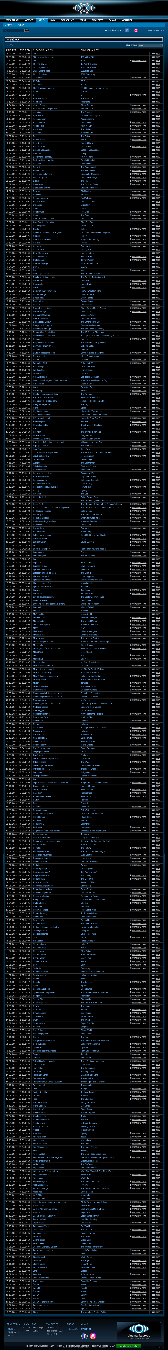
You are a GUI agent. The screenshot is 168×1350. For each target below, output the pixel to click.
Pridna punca (39, 879)
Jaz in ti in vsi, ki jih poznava (45, 452)
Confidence (86, 1013)
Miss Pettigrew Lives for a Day (94, 380)
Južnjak (36, 463)
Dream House (87, 920)
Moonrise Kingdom (89, 521)
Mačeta (36, 611)
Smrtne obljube (39, 954)
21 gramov (37, 78)
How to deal (86, 487)
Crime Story (86, 525)
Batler (35, 136)
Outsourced (86, 666)
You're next (86, 700)
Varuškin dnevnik (40, 1147)
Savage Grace (87, 301)
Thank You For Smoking (91, 425)
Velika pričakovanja (41, 1161)
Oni (34, 779)
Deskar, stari (38, 284)
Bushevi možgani (40, 198)
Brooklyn (37, 195)
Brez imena (38, 191)
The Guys (85, 404)
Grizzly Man (86, 250)
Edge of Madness (88, 917)
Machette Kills (87, 614)
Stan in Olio (38, 999)
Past (35, 803)
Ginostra (37, 373)
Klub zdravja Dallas (41, 497)
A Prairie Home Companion (93, 899)
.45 (34, 54)
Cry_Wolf (85, 528)
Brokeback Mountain (90, 377)
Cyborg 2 (85, 490)
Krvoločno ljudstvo (41, 532)
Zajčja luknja (38, 1223)
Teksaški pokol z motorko (44, 1061)
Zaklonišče (37, 1230)
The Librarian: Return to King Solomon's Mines (101, 504)
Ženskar (36, 1309)
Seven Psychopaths (89, 927)
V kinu (27, 1327)
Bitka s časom (39, 146)
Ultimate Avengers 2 (89, 635)
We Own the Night (89, 617)
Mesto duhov (38, 645)
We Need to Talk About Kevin (93, 831)
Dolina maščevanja (41, 315)
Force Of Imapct (88, 941)
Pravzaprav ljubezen (42, 858)
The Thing (85, 1020)
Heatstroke (85, 1199)
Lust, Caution (87, 855)
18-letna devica (39, 64)
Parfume (84, 800)
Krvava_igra (38, 528)
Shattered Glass (88, 1267)
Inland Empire (87, 745)
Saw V (84, 1295)
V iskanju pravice (40, 1126)
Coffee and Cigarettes (90, 480)
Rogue (84, 243)
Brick (83, 1254)
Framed (84, 803)
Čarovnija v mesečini (42, 239)
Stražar (36, 1006)
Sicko (35, 937)
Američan (37, 112)
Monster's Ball (87, 133)
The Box (84, 1037)
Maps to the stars (88, 844)
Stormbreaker (87, 109)
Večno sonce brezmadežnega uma (48, 1157)
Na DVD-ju (38, 1327)
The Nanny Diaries (89, 1147)
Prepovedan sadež (41, 875)
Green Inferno (87, 1243)
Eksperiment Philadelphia (44, 342)
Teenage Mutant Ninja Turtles (93, 727)
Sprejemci (37, 996)
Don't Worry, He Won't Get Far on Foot (98, 703)
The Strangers (87, 1099)
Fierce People (87, 532)
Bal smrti (37, 133)
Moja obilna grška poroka (44, 669)
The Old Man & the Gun (91, 1003)
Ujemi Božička (39, 1106)
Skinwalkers (86, 1174)
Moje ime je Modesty (42, 672)
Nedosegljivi (38, 710)
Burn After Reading (89, 862)
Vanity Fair (85, 930)
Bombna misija (39, 170)
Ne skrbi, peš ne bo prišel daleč (47, 703)
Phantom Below (88, 366)
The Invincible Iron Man (91, 432)
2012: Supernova (88, 67)
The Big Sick (86, 573)
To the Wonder (87, 260)
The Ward (85, 762)
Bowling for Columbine (91, 174)
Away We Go (86, 387)
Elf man (36, 349)
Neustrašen (38, 721)
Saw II (83, 1285)
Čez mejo (37, 246)
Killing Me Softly (88, 1102)
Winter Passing (87, 1257)
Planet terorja (39, 817)
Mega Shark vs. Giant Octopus (94, 783)
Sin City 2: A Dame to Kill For (93, 648)
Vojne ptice (38, 1178)
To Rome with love (89, 913)
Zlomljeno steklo (40, 1267)
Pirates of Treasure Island (92, 813)
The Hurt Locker (88, 170)
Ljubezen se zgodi (41, 576)
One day (84, 360)
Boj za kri (37, 164)
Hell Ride (85, 421)
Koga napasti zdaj (41, 518)
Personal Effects (88, 786)
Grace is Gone (87, 384)
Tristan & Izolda (40, 1092)
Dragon (84, 1271)
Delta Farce (86, 280)
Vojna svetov (38, 1168)
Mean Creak (86, 1264)
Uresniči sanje (39, 1113)
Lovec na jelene (40, 600)
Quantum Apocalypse (90, 115)
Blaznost (37, 153)
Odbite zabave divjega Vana (45, 758)
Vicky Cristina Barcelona (91, 580)
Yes (82, 270)
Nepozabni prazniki (41, 714)
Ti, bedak (37, 1071)
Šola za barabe (39, 1044)
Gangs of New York (89, 1075)
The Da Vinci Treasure (90, 274)
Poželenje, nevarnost (42, 855)
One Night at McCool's (91, 1305)
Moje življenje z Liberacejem (45, 676)
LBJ (35, 545)
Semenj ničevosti (40, 930)
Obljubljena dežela (41, 752)
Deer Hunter (86, 600)
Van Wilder (85, 758)
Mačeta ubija (38, 614)
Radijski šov (38, 899)
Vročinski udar (39, 1199)
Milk (35, 655)
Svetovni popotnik (41, 1034)
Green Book (86, 1240)
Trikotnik (37, 1089)
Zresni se (37, 1274)
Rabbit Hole (86, 1223)
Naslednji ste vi (39, 700)
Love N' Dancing (88, 566)
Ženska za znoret (40, 1305)
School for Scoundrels (90, 1044)
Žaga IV (36, 1291)
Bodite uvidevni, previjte (43, 160)
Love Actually (87, 858)
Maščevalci (38, 631)
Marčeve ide (38, 621)
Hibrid (35, 408)
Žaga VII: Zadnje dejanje (44, 1302)
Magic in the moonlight (91, 239)
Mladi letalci (38, 659)
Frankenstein (38, 370)
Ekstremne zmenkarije (43, 346)
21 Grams (85, 78)
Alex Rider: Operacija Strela (45, 109)
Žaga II (36, 1285)
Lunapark (37, 607)
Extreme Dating (87, 346)
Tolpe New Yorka (40, 1075)
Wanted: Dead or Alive (90, 439)
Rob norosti (38, 917)
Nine (83, 287)
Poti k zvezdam (39, 844)
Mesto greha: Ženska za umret (46, 648)
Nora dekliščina (40, 738)
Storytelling (86, 886)
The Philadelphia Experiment (93, 342)
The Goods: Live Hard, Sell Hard (95, 1188)
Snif (35, 965)
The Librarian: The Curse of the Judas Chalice (101, 507)
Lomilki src (37, 593)
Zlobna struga (39, 1264)
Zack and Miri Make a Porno (93, 1209)
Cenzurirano (38, 212)
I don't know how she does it (93, 549)
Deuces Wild (86, 305)
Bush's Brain (86, 198)
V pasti (36, 1130)
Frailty (83, 153)
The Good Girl (87, 879)
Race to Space (87, 294)
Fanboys (84, 755)
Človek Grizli (38, 250)
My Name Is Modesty (90, 672)
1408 (35, 60)
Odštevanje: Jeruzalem (43, 765)
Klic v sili (37, 494)
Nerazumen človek (41, 717)
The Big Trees (87, 1164)
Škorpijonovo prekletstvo (44, 1040)
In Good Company (89, 1123)
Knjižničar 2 (38, 504)
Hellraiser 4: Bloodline (90, 397)
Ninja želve (38, 727)
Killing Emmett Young (90, 356)
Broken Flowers (87, 1016)
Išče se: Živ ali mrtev (42, 439)
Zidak (35, 1254)
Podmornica (38, 824)
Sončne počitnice (40, 975)
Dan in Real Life (88, 893)
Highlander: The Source (91, 411)
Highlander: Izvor (40, 411)
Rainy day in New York (91, 291)
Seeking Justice (88, 1126)
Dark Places (86, 1064)
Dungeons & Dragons (42, 325)
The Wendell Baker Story (92, 1247)
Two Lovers (86, 590)
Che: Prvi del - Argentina (43, 222)
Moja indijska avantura (43, 666)
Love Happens (87, 576)
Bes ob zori (38, 143)
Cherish (84, 903)
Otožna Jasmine (40, 789)
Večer (35, 1150)
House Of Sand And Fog (91, 418)
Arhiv (10, 1335)
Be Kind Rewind (88, 160)
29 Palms (85, 81)
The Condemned (88, 167)
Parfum (36, 800)
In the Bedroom (87, 1130)
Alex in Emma (39, 105)
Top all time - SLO (55, 1331)
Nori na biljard (39, 741)
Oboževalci (38, 755)
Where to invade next (90, 518)
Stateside (85, 569)
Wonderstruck (87, 470)
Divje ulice (37, 305)
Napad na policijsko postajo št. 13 (48, 693)
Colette (36, 229)
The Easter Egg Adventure (92, 597)
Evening (84, 1150)
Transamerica (87, 1078)
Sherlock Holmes (40, 934)
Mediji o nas (13, 1332)
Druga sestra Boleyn (42, 322)
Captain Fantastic (88, 476)
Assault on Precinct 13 (90, 693)
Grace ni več (38, 384)
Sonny (36, 979)
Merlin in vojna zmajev (43, 642)
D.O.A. (36, 267)
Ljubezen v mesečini (42, 583)
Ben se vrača (39, 140)
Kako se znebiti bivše (42, 473)
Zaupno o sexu (39, 1233)
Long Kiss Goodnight (90, 838)
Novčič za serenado (41, 748)
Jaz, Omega (38, 459)
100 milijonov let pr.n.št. (43, 57)
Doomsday (85, 968)
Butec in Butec (39, 201)
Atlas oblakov (39, 122)
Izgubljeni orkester (41, 446)
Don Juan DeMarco (41, 318)
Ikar (34, 428)
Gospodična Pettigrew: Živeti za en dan (50, 380)
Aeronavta (37, 102)
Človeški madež (40, 256)
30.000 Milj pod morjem (43, 88)
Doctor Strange (39, 311)
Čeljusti (36, 243)
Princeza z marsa (40, 882)
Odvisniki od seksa (41, 769)
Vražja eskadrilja (40, 1185)
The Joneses (86, 982)
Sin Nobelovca (39, 944)
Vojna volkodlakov (41, 1174)
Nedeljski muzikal (40, 707)
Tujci (35, 1099)
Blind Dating (86, 951)
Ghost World (86, 1030)
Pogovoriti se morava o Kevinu (46, 831)
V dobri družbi (39, 1123)
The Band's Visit (88, 446)
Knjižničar (37, 501)
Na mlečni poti (39, 690)
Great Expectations (89, 1161)
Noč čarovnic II (39, 734)
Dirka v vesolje (39, 294)
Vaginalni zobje (39, 1137)
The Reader (86, 181)
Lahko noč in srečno (42, 535)
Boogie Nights (87, 1192)
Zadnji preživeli (39, 1219)
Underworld (86, 827)
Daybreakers (86, 164)
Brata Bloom (38, 184)
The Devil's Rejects (89, 923)
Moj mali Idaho (39, 662)
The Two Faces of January (92, 329)
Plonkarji (37, 820)
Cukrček (36, 236)
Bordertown (86, 246)
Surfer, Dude (86, 284)
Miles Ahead (86, 652)
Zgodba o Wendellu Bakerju (45, 1247)
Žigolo (36, 1312)
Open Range (86, 989)
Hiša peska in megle (42, 418)
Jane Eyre (37, 449)
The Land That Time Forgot (93, 851)
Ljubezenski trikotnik (42, 587)
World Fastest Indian (90, 604)
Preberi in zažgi (40, 862)
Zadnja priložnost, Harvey (44, 1216)
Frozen (84, 552)
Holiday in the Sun (89, 975)
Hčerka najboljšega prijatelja (45, 394)
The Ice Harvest (88, 556)
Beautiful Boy (87, 562)
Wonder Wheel (87, 607)
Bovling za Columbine (42, 174)
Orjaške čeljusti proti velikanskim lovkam (50, 783)
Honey (84, 236)
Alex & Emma (87, 105)
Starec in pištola (40, 1003)
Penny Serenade (88, 748)
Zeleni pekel (38, 1243)
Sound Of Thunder (89, 1281)
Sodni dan (37, 968)
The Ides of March (89, 621)
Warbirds (85, 1178)
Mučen (36, 683)
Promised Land (87, 752)
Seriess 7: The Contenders (92, 972)
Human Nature (87, 253)
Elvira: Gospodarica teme (44, 353)
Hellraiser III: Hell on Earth (92, 401)
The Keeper (86, 1006)
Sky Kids (85, 659)
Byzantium (37, 205)
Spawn (36, 985)
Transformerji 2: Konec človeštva (47, 1082)
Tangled (84, 587)
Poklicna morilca (40, 834)
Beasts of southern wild (91, 1278)
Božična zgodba (40, 177)
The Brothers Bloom (89, 184)
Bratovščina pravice (41, 188)
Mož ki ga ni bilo (40, 679)
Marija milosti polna (41, 624)
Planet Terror (86, 817)
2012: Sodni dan (40, 74)
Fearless (84, 721)
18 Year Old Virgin (89, 64)
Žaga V (36, 1295)
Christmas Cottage (89, 177)
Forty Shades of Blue (90, 1051)
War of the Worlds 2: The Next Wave (97, 1171)
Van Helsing (38, 1140)
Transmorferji (39, 1085)
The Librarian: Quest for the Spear (96, 501)
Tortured (84, 683)
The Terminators (88, 1068)
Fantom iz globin (40, 366)
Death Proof (86, 958)
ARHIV (21, 25)
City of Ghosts (87, 645)
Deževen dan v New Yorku (44, 291)
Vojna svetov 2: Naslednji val (45, 1171)
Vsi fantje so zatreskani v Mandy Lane (49, 1202)
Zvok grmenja (39, 1281)
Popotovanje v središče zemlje (46, 841)
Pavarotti (37, 807)
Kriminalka (37, 525)
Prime (83, 961)
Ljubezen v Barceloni (42, 580)
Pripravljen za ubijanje (42, 889)
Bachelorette (86, 738)
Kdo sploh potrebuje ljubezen (46, 487)
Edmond (37, 339)
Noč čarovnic (38, 731)
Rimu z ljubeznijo (40, 913)
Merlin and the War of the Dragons (96, 642)
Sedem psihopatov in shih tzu (46, 927)
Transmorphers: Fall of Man (93, 1082)
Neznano (37, 724)
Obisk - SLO (52, 1334)
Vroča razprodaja (40, 1188)
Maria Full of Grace (89, 624)
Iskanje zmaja (39, 435)
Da (34, 270)
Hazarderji (37, 391)
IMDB (156, 54)
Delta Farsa (38, 280)
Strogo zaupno (39, 1013)
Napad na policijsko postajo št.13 (47, 697)
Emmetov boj (39, 356)
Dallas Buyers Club (89, 497)
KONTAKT (86, 1329)
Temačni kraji (39, 1064)
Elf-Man (84, 349)
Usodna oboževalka (41, 1119)
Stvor (35, 1020)
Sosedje (36, 982)
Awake (84, 865)
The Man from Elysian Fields (93, 1312)
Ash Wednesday (88, 810)
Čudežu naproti (39, 260)
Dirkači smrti (38, 298)
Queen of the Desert (90, 896)
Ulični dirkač (38, 1109)
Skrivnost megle (40, 948)
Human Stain (86, 256)
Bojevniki (37, 167)
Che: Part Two (87, 219)
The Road (85, 215)
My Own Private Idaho (90, 662)
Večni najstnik (39, 1154)
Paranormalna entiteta (42, 796)
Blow (83, 965)
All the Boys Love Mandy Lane (94, 1202)
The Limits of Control (90, 638)
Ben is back (86, 140)
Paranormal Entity (88, 796)
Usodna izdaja (39, 1116)
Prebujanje (37, 865)
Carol (35, 208)
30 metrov (37, 85)
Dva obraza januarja (42, 329)
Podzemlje (37, 827)
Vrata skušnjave (40, 1181)
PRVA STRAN (13, 1324)
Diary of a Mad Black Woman (93, 308)
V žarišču (37, 1133)
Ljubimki (36, 590)
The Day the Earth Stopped (93, 277)
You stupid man (87, 1071)
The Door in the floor (90, 1181)
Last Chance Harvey (90, 1216)
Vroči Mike (37, 1195)
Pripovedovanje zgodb (43, 886)
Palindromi (37, 793)
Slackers (84, 820)
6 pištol (36, 91)
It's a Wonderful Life (89, 263)
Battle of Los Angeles (90, 150)
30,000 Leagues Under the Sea (94, 88)
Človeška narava (40, 253)
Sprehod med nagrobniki (44, 992)
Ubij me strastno (40, 1102)
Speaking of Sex (88, 1233)
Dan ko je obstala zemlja (44, 277)
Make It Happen (88, 1113)
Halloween (85, 731)
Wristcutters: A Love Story (92, 442)
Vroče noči (37, 1192)
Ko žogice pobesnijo (42, 511)
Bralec (36, 181)
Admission (85, 996)
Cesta (35, 215)
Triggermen (86, 834)
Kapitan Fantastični (41, 476)
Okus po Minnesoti (41, 776)
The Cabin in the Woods (91, 514)
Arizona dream (39, 119)
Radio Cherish (39, 903)
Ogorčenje (37, 772)
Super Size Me (87, 1023)
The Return (86, 848)
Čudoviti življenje (40, 263)
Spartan (84, 1047)
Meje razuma (38, 638)
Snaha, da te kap (40, 961)
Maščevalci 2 (38, 635)
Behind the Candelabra (91, 676)
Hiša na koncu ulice (41, 415)
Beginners (85, 1212)
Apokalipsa (38, 115)
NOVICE (11, 1329)
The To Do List (87, 98)
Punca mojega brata (42, 893)
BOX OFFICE (52, 1324)
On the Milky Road (89, 690)
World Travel (86, 1034)
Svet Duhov (38, 1030)
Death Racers (87, 298)
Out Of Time (86, 146)
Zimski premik (39, 1257)
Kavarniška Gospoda (42, 483)
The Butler (85, 136)
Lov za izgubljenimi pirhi (43, 597)
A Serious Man (87, 1274)
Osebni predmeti (40, 786)
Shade (84, 391)
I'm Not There (87, 157)
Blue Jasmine (87, 789)
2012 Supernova (40, 67)
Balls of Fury (86, 511)
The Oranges (86, 394)
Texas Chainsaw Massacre (92, 1061)
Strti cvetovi (38, 1016)
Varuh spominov (40, 1144)
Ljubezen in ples (40, 566)
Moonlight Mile (87, 583)
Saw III (84, 1288)
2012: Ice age (87, 71)
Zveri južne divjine (41, 1278)
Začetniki (37, 1212)
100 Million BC (87, 57)
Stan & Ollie (86, 999)
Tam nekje (37, 1058)
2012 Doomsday (88, 74)
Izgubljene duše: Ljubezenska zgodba (49, 442)
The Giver (85, 1144)
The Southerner (87, 463)
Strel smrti (37, 1009)
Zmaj (35, 1271)
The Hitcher (86, 129)
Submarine (85, 824)
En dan (36, 360)
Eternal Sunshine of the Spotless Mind (97, 1157)
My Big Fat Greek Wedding (93, 669)
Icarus (83, 428)
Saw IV (84, 1291)
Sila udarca (38, 941)
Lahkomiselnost (40, 538)
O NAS (84, 1324)
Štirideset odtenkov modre (44, 1051)
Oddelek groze (39, 762)
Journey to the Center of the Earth (96, 841)
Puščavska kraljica (41, 896)
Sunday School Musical (91, 707)
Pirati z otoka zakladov (43, 813)
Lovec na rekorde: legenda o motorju (49, 604)
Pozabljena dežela (41, 851)
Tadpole (36, 1054)
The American (87, 112)
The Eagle (85, 1260)
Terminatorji (38, 1068)
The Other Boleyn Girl (90, 322)
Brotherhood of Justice (91, 188)
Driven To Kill (86, 889)
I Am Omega (86, 459)
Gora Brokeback (40, 377)
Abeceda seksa (40, 98)
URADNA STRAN (138, 61)
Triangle (84, 1089)
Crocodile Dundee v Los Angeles (47, 232)
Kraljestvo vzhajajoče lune (44, 521)
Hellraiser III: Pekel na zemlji (45, 401)
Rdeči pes (37, 906)
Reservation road (40, 910)
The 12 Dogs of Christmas (92, 332)
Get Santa (85, 1106)
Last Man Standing (89, 1219)
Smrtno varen (39, 958)
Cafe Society (86, 483)
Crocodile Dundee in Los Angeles (95, 232)
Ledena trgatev (39, 556)
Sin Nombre (86, 191)
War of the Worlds (88, 1168)
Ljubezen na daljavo (42, 569)
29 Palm (36, 81)
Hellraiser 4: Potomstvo (43, 397)
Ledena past (38, 552)
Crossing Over (87, 868)
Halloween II (86, 734)
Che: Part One (87, 222)
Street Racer (86, 1109)
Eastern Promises (88, 954)
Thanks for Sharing (89, 769)
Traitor (83, 1116)
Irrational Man (87, 717)
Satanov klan (38, 923)
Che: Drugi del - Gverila (43, 219)
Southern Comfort (88, 466)
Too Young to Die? (89, 872)
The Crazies (86, 1236)
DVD (34, 1324)
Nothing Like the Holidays (92, 714)
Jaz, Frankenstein (41, 456)
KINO (26, 1324)
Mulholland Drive (40, 686)
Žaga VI (36, 1298)
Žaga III (36, 1288)
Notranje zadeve (40, 745)
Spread (84, 1309)
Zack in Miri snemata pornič (45, 1209)
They (83, 779)
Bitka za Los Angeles (42, 150)
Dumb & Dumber (88, 201)
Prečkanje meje (40, 868)
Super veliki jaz (39, 1023)
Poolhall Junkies (88, 741)
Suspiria (36, 1027)
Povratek (37, 848)
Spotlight (85, 1133)
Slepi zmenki (38, 951)
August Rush (38, 126)
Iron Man (37, 432)
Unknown (85, 724)
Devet (35, 287)
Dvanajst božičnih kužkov (44, 332)
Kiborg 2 (37, 490)
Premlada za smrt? (41, 872)
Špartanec (37, 1047)
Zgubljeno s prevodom (43, 1250)
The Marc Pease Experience (93, 1154)
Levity (83, 538)
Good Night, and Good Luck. (93, 535)
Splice (83, 408)
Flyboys (84, 1185)
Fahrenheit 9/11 (40, 363)
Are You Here (87, 1226)
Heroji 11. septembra (42, 404)
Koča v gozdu (39, 514)
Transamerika (39, 1078)
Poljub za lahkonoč (41, 838)
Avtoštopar (37, 129)
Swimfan (84, 1119)
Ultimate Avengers (89, 631)
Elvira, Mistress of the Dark (92, 353)
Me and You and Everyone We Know (97, 452)
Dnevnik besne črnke (42, 308)
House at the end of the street (94, 415)
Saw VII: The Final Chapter (93, 1302)
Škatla (36, 1037)
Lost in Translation (89, 1250)
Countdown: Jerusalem (91, 765)
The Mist (84, 948)
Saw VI (84, 1298)
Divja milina (38, 301)
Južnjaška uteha (40, 466)
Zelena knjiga (39, 1240)
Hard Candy (86, 875)
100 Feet (85, 85)
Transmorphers (87, 1085)
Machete (84, 611)
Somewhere (86, 1058)
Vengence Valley (88, 315)
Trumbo (36, 1095)
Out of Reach (87, 710)
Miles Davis (38, 652)
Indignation (86, 772)
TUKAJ (111, 1346)
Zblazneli (37, 1236)
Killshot (84, 1009)
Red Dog (85, 906)
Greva (36, 387)
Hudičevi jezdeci (40, 421)
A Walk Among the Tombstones (94, 992)
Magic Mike (86, 1195)
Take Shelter (86, 1230)
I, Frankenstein (87, 456)
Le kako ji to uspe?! (41, 549)
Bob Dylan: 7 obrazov (42, 157)
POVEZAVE (72, 1329)
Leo (34, 559)
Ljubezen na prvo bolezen (44, 573)
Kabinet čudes (39, 470)
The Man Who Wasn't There (93, 679)
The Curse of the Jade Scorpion (95, 1040)
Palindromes (86, 793)
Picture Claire (87, 225)
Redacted (85, 212)
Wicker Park (38, 1205)
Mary (35, 628)
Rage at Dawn (87, 143)
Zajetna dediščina (41, 1226)
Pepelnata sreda (40, 810)
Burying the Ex (87, 473)
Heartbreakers (87, 593)
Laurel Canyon (39, 542)
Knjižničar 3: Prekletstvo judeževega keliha (51, 507)
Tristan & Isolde (87, 1092)
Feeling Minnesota (89, 776)
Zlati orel (37, 1260)
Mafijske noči (38, 617)
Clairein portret (39, 225)
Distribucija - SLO (54, 1327)
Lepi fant (37, 562)
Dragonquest (86, 435)
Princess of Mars (88, 882)
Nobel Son (85, 944)
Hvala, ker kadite (40, 425)
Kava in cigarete (40, 480)
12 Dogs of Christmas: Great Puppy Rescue (100, 336)
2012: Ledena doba (41, 71)
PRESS (70, 1324)
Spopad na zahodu (41, 989)
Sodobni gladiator (40, 972)
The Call (84, 494)
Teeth (83, 1137)
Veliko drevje (38, 1164)
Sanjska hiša (38, 920)
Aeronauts (85, 102)
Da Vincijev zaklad (41, 274)
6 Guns (84, 91)
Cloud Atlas (86, 122)
